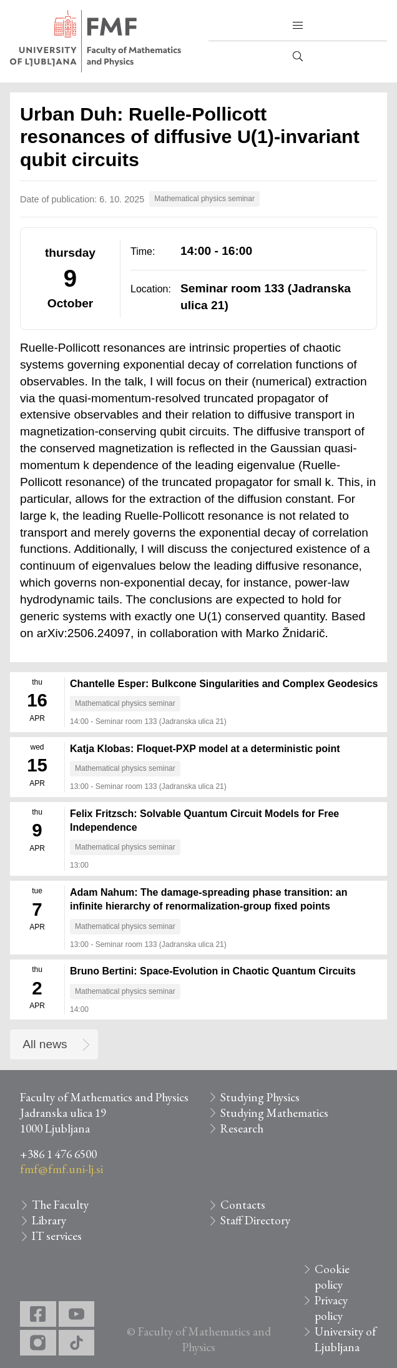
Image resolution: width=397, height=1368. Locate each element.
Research (241, 1128)
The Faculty (60, 1204)
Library (49, 1220)
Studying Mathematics (274, 1113)
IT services (57, 1236)
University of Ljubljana (345, 1339)
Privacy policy (331, 1308)
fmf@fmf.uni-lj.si (61, 1169)
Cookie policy (332, 1276)
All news (44, 1044)
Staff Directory (255, 1220)
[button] (298, 26)
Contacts (242, 1204)
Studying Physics (260, 1097)
